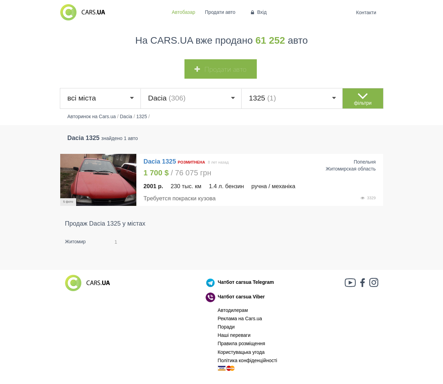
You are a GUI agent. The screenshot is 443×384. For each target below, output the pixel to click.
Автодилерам (233, 310)
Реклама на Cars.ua (240, 318)
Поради (226, 327)
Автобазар (183, 12)
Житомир (75, 241)
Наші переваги (234, 335)
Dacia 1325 (161, 161)
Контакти (366, 12)
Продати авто (220, 12)
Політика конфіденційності (247, 360)
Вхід (258, 12)
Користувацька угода (241, 352)
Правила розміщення (241, 343)
